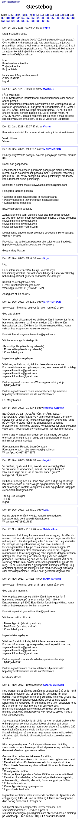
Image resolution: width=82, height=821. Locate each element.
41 (48, 20)
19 (13, 17)
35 (18, 20)
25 (43, 17)
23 (33, 17)
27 (53, 17)
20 (18, 17)
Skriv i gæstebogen (11, 2)
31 (73, 17)
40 (43, 20)
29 (63, 17)
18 (8, 17)
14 (61, 14)
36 (23, 20)
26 (48, 17)
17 (3, 17)
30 (67, 17)
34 (13, 20)
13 (56, 14)
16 (71, 14)
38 (33, 20)
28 (57, 17)
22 (28, 17)
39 (38, 20)
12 (51, 14)
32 (3, 20)
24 (38, 17)
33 (8, 20)
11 (46, 14)
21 (23, 17)
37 (28, 20)
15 (66, 14)
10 (41, 14)
